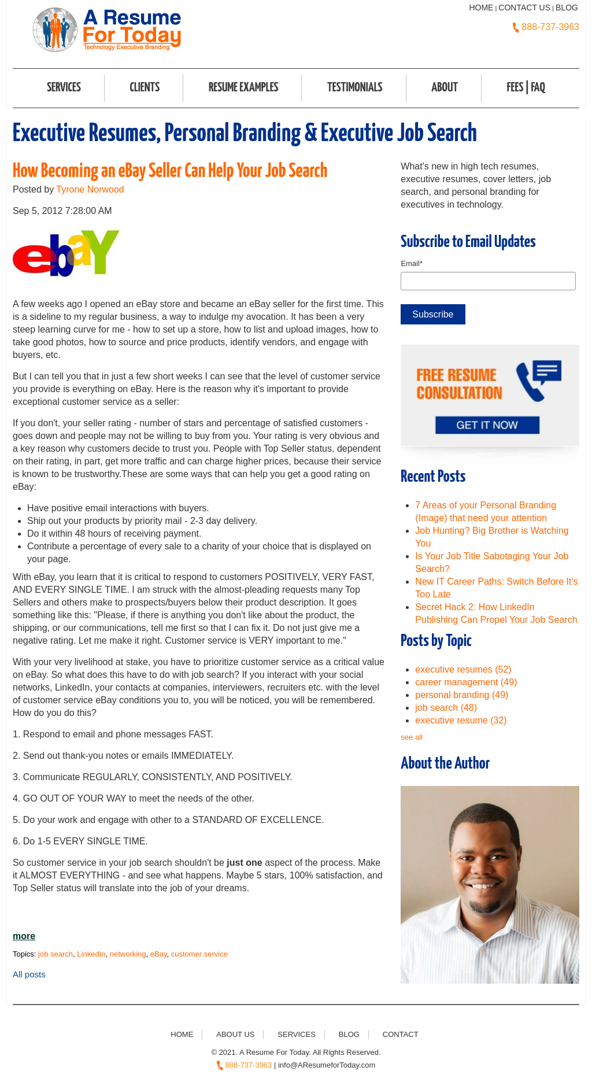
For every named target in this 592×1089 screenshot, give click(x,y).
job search (55, 954)
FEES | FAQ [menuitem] (526, 88)
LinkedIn (91, 954)
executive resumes (463, 669)
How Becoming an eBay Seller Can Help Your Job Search (170, 171)
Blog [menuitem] (349, 1034)
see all (412, 737)
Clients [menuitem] (145, 88)
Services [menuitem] (64, 88)
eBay (158, 954)
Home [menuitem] (182, 1034)
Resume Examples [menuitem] (244, 88)
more (24, 936)
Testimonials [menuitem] (354, 88)
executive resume (460, 720)
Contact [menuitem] (401, 1034)
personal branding (461, 695)
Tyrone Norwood (90, 189)
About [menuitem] (444, 88)
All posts (29, 974)
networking (128, 954)
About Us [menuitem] (235, 1034)
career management (466, 682)
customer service (199, 954)
